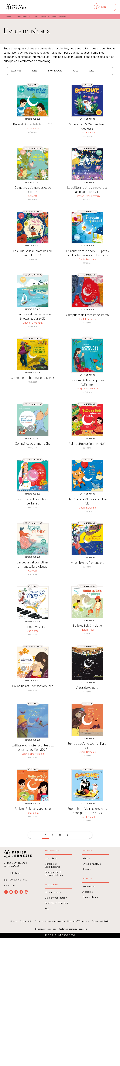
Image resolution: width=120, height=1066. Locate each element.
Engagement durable (101, 921)
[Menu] (105, 7)
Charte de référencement (78, 921)
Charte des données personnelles (50, 921)
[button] (17, 71)
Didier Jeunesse (23, 16)
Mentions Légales (18, 921)
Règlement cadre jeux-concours (73, 929)
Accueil (9, 16)
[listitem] (6, 891)
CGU (30, 921)
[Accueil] (16, 7)
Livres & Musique (41, 16)
